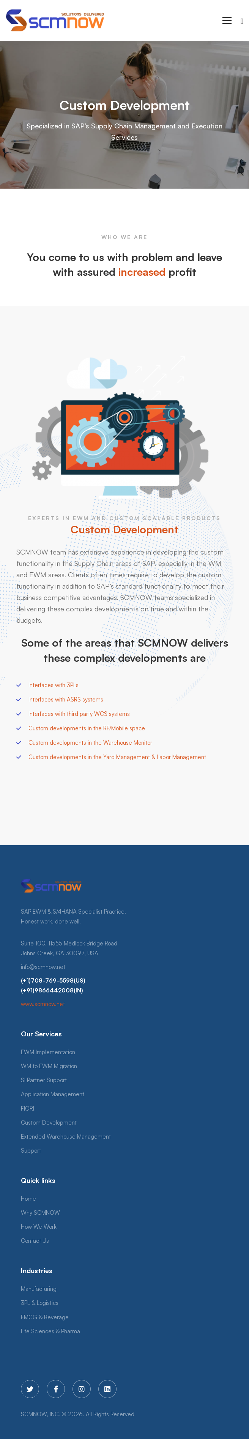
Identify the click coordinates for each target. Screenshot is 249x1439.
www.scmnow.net (43, 1004)
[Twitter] (30, 1389)
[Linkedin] (107, 1389)
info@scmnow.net (43, 966)
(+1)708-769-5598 (47, 980)
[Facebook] (56, 1389)
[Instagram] (81, 1389)
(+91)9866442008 (47, 990)
